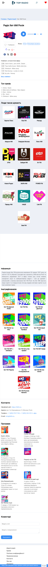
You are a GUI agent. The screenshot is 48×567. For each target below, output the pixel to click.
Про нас (9, 561)
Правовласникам (12, 556)
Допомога (10, 564)
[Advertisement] (24, 13)
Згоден (44, 565)
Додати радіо (11, 548)
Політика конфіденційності (15, 553)
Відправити (6, 537)
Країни (9, 551)
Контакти (10, 558)
